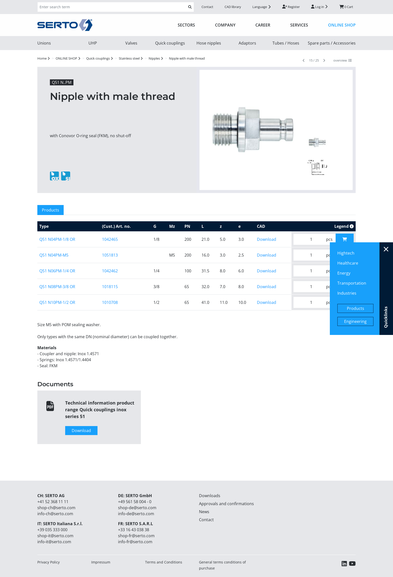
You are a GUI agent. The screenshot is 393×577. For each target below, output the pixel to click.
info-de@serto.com (136, 513)
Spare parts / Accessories (332, 43)
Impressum (100, 562)
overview (342, 60)
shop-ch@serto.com (56, 507)
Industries (346, 293)
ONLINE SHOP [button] (342, 25)
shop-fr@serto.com (136, 535)
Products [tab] (50, 210)
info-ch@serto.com (55, 513)
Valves (131, 43)
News (204, 511)
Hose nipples (209, 43)
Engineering (355, 321)
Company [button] (225, 25)
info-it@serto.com (54, 541)
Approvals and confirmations (226, 503)
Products (355, 308)
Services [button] (299, 25)
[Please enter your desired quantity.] (308, 239)
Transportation (351, 283)
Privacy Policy (48, 562)
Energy (343, 273)
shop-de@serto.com (137, 507)
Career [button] (262, 25)
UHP (92, 43)
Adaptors (247, 43)
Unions (44, 43)
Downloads (209, 495)
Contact (207, 7)
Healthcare (347, 263)
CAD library (233, 7)
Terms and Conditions (163, 562)
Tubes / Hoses (285, 43)
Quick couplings (170, 43)
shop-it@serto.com (55, 535)
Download (266, 239)
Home (42, 58)
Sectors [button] (186, 25)
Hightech (345, 253)
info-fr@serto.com (135, 541)
